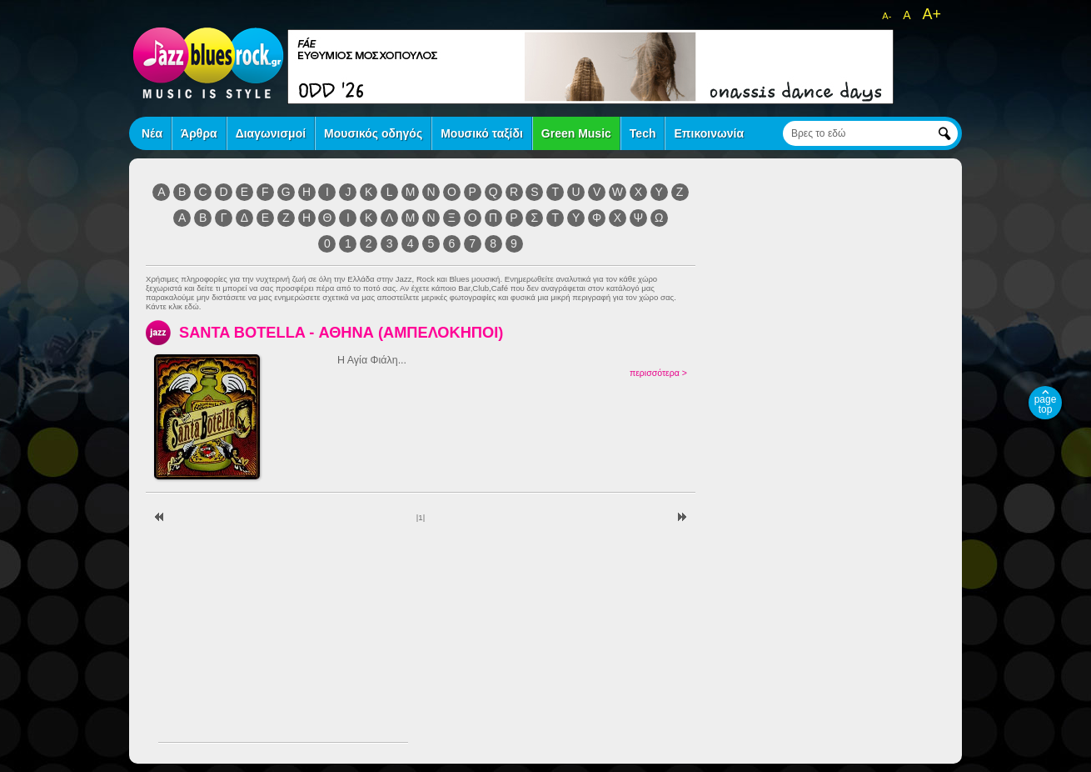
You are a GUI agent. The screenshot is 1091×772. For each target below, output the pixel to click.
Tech (643, 133)
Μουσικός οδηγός (373, 133)
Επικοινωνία (709, 133)
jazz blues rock (208, 62)
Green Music (576, 133)
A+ (931, 14)
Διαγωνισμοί (271, 133)
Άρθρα (199, 133)
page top (1045, 404)
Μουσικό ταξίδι (482, 133)
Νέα (152, 133)
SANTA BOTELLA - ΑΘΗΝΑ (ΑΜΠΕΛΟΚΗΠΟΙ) (341, 332)
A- (886, 16)
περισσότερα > (658, 373)
